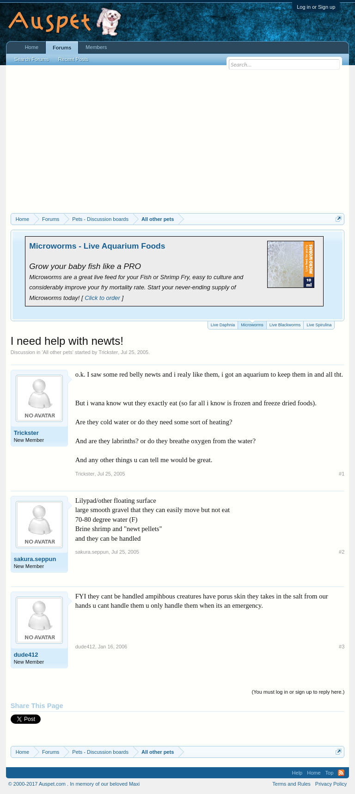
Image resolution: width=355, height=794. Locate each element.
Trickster (108, 352)
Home (31, 47)
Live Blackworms (285, 325)
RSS (341, 773)
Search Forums (31, 59)
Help (297, 773)
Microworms (252, 324)
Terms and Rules (291, 784)
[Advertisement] (178, 143)
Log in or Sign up (316, 7)
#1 (341, 473)
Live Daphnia (223, 325)
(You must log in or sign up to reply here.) (298, 692)
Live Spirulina (318, 325)
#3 (341, 646)
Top (329, 773)
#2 (341, 552)
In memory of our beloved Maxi (105, 784)
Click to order (102, 297)
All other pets (58, 352)
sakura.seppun (35, 559)
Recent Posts (73, 59)
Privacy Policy (331, 784)
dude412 (26, 654)
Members (96, 47)
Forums (62, 47)
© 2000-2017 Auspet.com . (38, 784)
